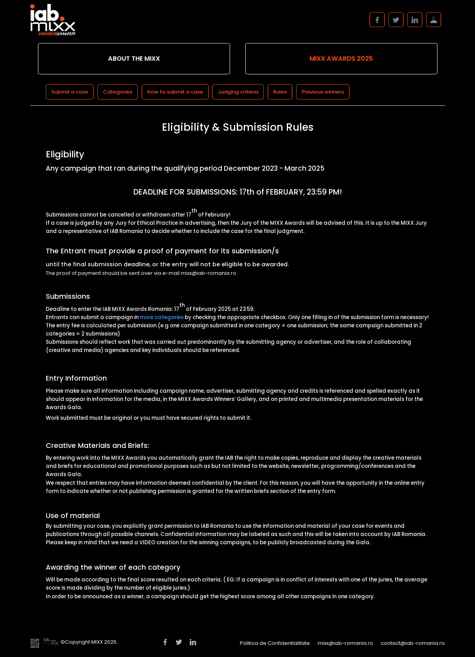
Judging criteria (238, 92)
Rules (280, 92)
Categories (117, 92)
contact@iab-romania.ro (413, 643)
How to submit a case (175, 92)
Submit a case (69, 92)
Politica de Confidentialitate (275, 643)
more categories (162, 317)
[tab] (134, 59)
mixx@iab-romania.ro (345, 643)
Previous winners (323, 92)
